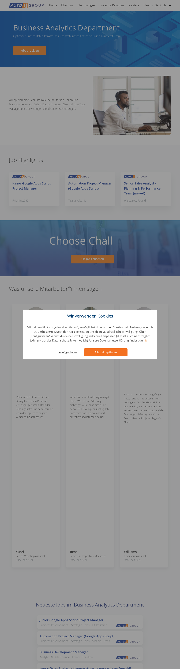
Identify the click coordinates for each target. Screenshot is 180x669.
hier (146, 340)
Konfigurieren (68, 352)
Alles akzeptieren (106, 352)
